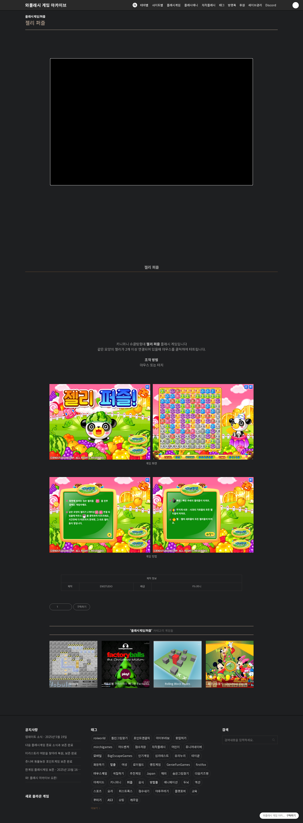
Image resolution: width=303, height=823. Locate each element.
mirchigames (102, 747)
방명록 (232, 5)
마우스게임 (100, 773)
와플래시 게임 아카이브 (45, 5)
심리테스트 (162, 756)
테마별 (144, 5)
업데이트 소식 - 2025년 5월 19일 (46, 737)
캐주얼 (134, 800)
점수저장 (140, 747)
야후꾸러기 (162, 791)
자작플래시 (208, 5)
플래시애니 (191, 5)
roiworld (99, 738)
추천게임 (135, 773)
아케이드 (98, 782)
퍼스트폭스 (126, 791)
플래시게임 (174, 5)
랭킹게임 (155, 764)
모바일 (97, 756)
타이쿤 (195, 756)
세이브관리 (255, 5)
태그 (222, 5)
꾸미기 (97, 800)
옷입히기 (180, 738)
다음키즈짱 (202, 773)
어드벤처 (123, 747)
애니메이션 (171, 782)
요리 (110, 791)
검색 (274, 740)
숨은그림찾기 (181, 773)
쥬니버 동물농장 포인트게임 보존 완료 (48, 761)
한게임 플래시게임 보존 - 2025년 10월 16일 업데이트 (53, 769)
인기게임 (143, 756)
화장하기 (98, 764)
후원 (242, 5)
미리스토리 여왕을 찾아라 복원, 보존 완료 (51, 753)
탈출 (113, 764)
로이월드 (138, 764)
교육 (194, 791)
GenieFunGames (178, 764)
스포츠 (97, 791)
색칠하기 (118, 773)
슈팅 (121, 800)
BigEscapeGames (120, 756)
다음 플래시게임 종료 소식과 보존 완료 (49, 745)
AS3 (110, 800)
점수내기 (143, 791)
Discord (270, 5)
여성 (124, 764)
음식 (141, 782)
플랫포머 (180, 791)
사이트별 (157, 5)
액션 (197, 782)
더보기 (94, 808)
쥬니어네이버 (194, 747)
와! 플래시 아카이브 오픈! (41, 778)
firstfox (201, 764)
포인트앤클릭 (142, 738)
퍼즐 (130, 782)
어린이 (175, 747)
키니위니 (115, 782)
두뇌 (186, 782)
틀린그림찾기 (119, 738)
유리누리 (180, 756)
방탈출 (154, 782)
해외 (164, 773)
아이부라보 (163, 738)
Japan (151, 773)
